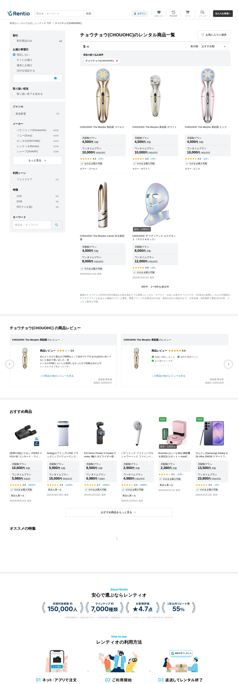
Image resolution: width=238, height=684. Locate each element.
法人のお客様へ (223, 13)
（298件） (143, 485)
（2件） (101, 159)
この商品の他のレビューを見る (57, 375)
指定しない (23, 54)
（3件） (153, 267)
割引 (15, 35)
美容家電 (20, 113)
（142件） (69, 485)
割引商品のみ (24, 40)
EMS (19, 201)
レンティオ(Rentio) (28, 146)
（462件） (32, 485)
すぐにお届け (24, 59)
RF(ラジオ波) (24, 206)
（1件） (217, 485)
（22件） (179, 474)
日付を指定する (26, 70)
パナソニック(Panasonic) (31, 130)
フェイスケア (24, 179)
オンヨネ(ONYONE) (28, 140)
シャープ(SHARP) (27, 151)
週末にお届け (24, 65)
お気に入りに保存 (214, 34)
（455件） (106, 485)
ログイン (140, 13)
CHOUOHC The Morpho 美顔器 (29, 339)
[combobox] (64, 13)
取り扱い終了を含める (30, 93)
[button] (119, 512)
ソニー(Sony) (24, 135)
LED (19, 196)
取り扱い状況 (20, 88)
